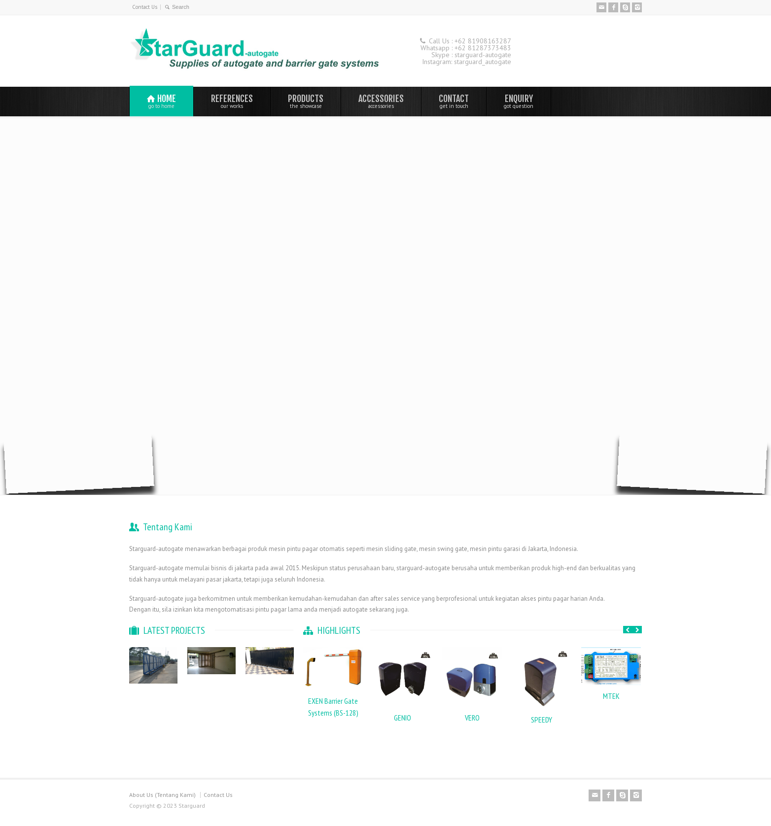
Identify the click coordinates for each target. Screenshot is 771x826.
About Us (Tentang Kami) (162, 794)
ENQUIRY (518, 101)
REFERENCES (232, 101)
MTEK (611, 696)
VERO (472, 718)
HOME (161, 101)
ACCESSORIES (381, 101)
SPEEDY (541, 719)
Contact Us (144, 6)
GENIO (402, 718)
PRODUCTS (305, 101)
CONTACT (454, 101)
